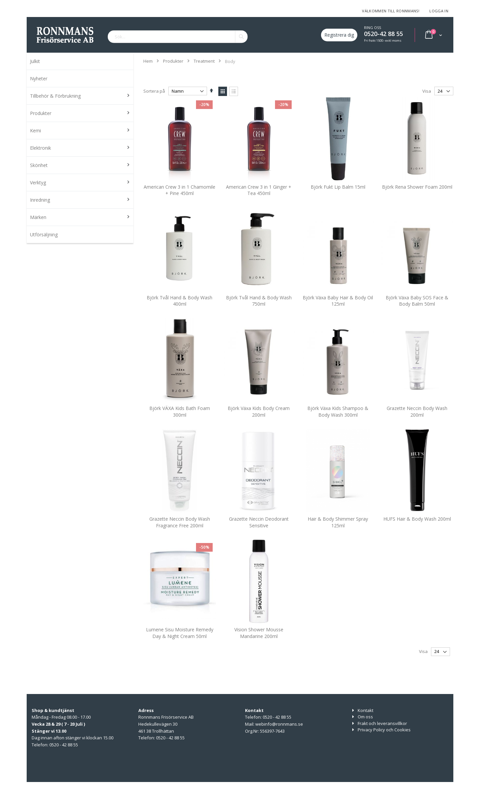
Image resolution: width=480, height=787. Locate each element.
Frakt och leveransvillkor (382, 723)
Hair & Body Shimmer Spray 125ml (338, 531)
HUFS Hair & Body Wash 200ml (417, 528)
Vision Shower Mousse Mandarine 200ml (258, 642)
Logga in (438, 10)
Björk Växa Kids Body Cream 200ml (259, 420)
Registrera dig (339, 35)
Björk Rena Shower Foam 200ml (417, 196)
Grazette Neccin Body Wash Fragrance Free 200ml (179, 531)
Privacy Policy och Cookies (384, 730)
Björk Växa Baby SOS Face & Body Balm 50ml (417, 310)
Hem (148, 61)
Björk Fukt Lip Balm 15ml (338, 196)
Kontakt (365, 710)
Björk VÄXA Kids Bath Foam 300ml (179, 420)
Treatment (204, 61)
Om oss (365, 717)
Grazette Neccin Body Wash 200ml (417, 420)
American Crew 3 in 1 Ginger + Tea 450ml (258, 199)
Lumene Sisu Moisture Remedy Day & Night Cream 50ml (179, 642)
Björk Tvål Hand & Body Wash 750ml (259, 310)
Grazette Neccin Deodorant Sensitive (259, 531)
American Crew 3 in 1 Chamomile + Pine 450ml (179, 199)
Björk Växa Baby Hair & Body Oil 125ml (338, 310)
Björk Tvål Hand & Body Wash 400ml (179, 310)
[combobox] (178, 36)
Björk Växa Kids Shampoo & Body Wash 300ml (337, 420)
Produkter (173, 61)
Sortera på (154, 91)
